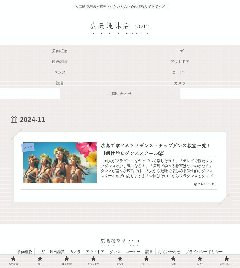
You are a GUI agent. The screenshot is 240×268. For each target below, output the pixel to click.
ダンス (115, 251)
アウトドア (94, 251)
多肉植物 (21, 251)
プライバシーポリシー (207, 251)
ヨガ (38, 251)
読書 (151, 251)
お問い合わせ (171, 251)
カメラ (74, 251)
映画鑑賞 (55, 251)
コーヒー (134, 251)
